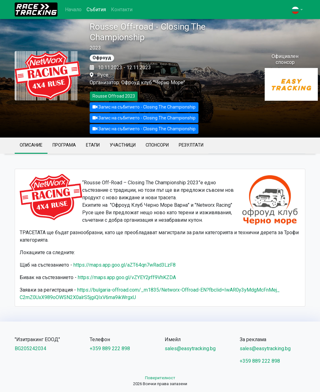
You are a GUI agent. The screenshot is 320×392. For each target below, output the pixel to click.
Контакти (121, 9)
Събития (96, 9)
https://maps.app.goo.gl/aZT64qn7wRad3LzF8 (124, 265)
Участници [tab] (123, 145)
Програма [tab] (64, 145)
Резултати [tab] (191, 145)
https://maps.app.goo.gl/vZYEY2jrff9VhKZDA (127, 277)
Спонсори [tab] (157, 145)
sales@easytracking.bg (190, 348)
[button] (297, 10)
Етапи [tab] (93, 145)
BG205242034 (30, 348)
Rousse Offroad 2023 (113, 96)
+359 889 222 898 (110, 348)
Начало (73, 9)
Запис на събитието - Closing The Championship (144, 106)
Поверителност (160, 377)
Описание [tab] (31, 145)
